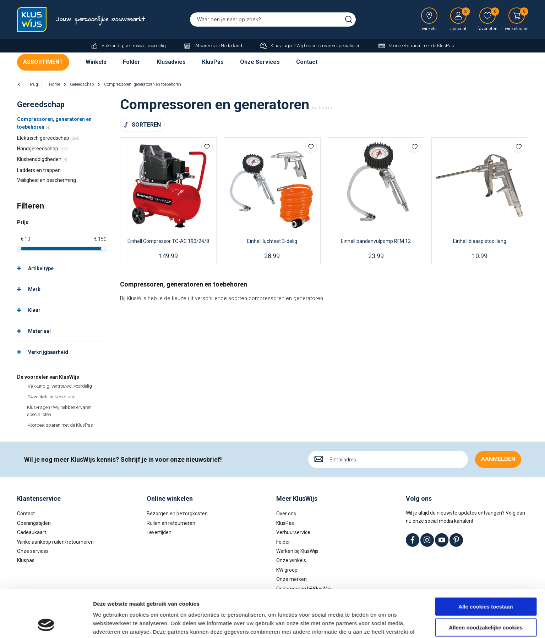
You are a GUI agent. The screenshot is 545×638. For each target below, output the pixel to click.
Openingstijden (34, 523)
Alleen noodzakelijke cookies (486, 583)
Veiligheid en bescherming (46, 180)
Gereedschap (41, 104)
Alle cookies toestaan (485, 562)
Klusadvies (171, 62)
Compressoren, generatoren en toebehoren (54, 123)
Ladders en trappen (39, 170)
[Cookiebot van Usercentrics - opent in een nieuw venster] (46, 624)
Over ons (286, 513)
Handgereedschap (43, 148)
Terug (33, 84)
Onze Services (260, 62)
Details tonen (110, 624)
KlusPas (213, 62)
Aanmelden (498, 459)
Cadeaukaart (31, 532)
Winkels (96, 62)
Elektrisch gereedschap (48, 138)
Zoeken (349, 19)
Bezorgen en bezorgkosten (177, 513)
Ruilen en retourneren (171, 523)
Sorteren (146, 124)
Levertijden (159, 532)
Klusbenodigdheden (42, 159)
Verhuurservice (293, 532)
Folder (131, 62)
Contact (306, 62)
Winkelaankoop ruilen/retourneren (55, 541)
